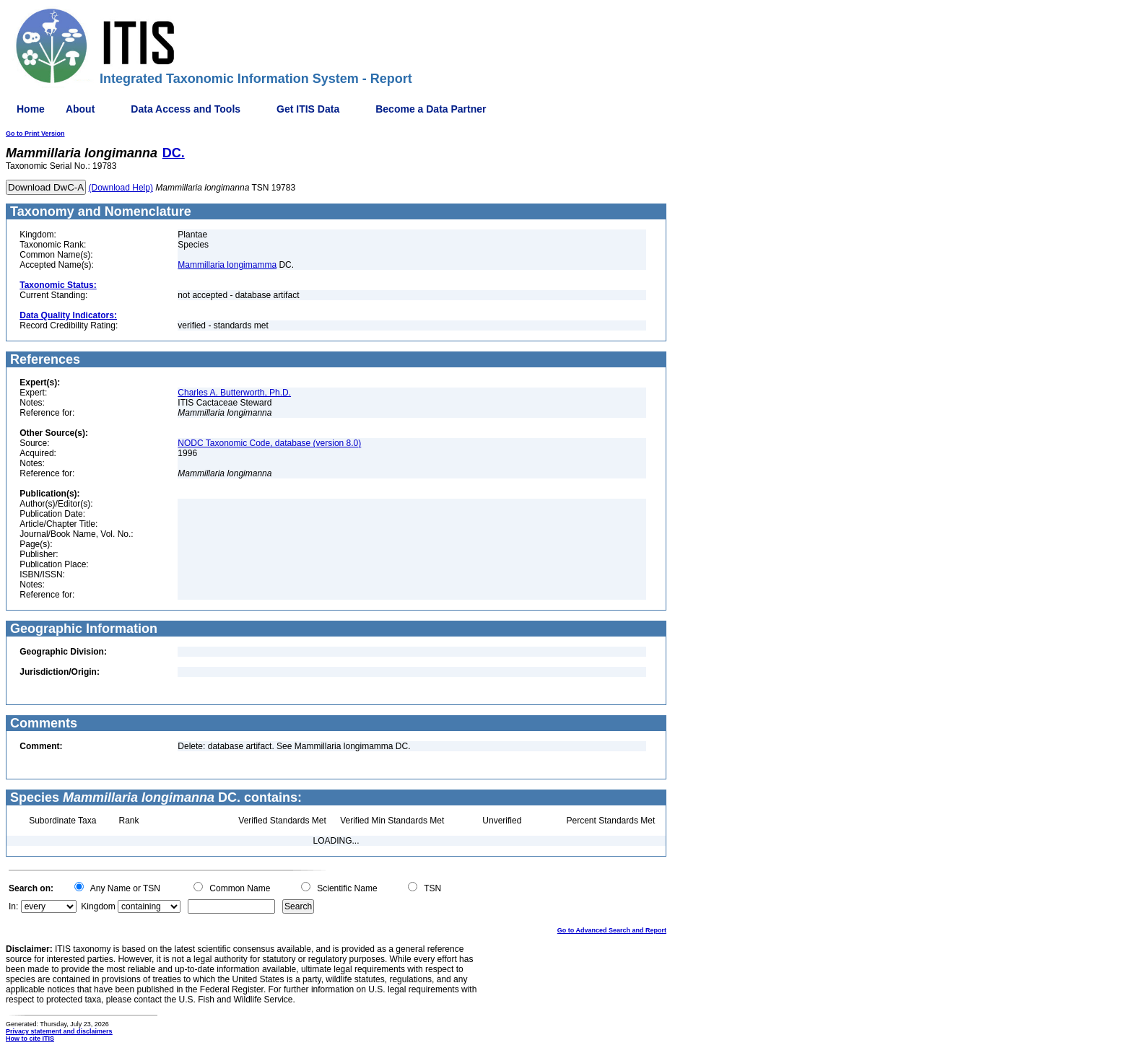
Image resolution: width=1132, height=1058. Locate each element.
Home (31, 109)
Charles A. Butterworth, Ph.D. (234, 393)
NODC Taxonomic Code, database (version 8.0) (269, 443)
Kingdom (98, 906)
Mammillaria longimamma (227, 265)
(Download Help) (121, 188)
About (80, 109)
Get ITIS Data (308, 109)
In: (13, 906)
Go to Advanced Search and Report (611, 930)
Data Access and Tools (185, 109)
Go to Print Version (35, 133)
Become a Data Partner (430, 109)
